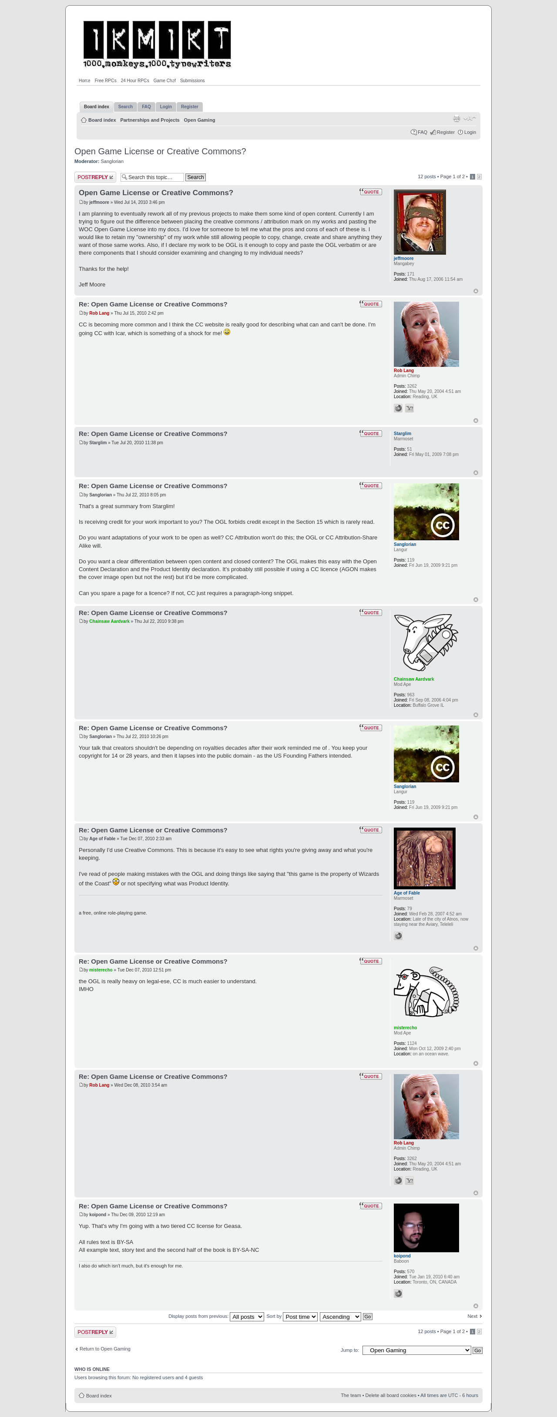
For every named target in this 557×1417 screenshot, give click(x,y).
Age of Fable (102, 838)
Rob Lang (99, 313)
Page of (452, 176)
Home (85, 80)
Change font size (469, 118)
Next (472, 1316)
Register (446, 132)
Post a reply (95, 177)
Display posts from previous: (216, 1316)
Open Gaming (199, 120)
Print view (456, 118)
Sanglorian (112, 161)
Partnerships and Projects (149, 120)
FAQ (422, 132)
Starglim (98, 442)
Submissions (192, 80)
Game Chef (165, 80)
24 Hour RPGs (135, 80)
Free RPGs (106, 80)
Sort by (292, 1316)
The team (351, 1395)
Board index (102, 120)
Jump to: (350, 1350)
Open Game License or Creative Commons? (160, 151)
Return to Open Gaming (105, 1348)
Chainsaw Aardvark (109, 621)
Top (475, 291)
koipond (97, 1214)
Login (470, 132)
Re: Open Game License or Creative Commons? (153, 304)
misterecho (100, 970)
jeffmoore (99, 202)
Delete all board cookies (391, 1395)
